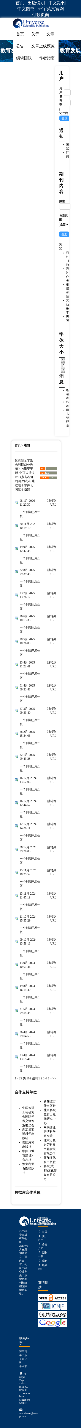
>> (54, 1078)
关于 (35, 34)
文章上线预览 (43, 46)
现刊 (42, 1260)
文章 (50, 34)
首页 (20, 2)
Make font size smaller (63, 360)
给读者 (67, 394)
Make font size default (63, 365)
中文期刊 (57, 2)
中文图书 (26, 8)
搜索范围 (64, 220)
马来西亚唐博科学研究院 (50, 1132)
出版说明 (36, 2)
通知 (27, 445)
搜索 (64, 205)
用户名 (60, 92)
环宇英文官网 (51, 8)
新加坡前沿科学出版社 (28, 1134)
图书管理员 (67, 417)
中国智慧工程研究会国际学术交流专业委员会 (28, 1116)
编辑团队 (24, 58)
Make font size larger (63, 370)
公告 (20, 46)
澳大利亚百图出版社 (28, 1168)
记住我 (63, 113)
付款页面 (40, 14)
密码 (60, 102)
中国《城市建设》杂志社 (28, 1155)
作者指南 (47, 58)
